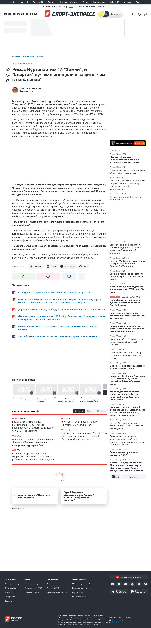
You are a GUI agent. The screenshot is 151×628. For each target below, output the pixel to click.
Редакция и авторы (12, 584)
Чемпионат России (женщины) (92, 6)
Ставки (127, 2)
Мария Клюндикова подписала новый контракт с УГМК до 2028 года (127, 289)
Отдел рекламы (11, 592)
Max (85, 266)
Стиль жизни (99, 2)
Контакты (9, 601)
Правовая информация (81, 588)
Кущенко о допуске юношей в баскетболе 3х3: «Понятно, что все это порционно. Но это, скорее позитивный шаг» (127, 411)
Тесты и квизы (53, 584)
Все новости (134, 477)
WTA (19, 436)
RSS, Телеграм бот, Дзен (82, 584)
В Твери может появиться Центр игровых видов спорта (127, 367)
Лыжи (85, 2)
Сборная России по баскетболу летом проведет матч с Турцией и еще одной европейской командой (126, 249)
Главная (16, 56)
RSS (115, 476)
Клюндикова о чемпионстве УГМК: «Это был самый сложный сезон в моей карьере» (127, 329)
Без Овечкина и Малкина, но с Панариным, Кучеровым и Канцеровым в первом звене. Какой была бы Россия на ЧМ (33, 426)
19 (64, 419)
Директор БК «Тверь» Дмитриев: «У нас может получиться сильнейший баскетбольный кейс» (128, 380)
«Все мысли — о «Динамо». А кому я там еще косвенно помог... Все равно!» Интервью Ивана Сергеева (84, 435)
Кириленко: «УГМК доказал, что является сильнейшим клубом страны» (126, 342)
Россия (59, 6)
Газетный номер (31, 584)
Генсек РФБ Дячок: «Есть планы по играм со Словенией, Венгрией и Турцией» (127, 263)
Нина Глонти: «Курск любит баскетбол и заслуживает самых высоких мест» (127, 316)
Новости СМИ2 (18, 508)
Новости (70, 6)
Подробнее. (116, 622)
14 (64, 430)
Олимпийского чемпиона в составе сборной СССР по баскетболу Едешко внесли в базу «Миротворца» (127, 184)
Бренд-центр (10, 597)
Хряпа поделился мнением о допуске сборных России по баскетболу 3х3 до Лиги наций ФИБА (124, 395)
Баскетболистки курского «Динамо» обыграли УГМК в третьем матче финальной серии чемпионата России (127, 440)
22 (15, 436)
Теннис (51, 2)
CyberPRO (114, 2)
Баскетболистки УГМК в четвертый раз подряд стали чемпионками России (127, 355)
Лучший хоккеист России (57, 592)
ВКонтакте (70, 266)
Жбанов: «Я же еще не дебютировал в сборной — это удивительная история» (126, 160)
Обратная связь (78, 592)
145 (15, 419)
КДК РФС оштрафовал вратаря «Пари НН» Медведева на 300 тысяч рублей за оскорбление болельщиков (33, 456)
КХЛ (68, 418)
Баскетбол (48, 6)
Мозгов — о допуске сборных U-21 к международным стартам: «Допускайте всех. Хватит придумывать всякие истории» (127, 466)
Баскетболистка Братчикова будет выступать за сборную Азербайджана (125, 303)
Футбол (12, 2)
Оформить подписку (33, 592)
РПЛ (19, 450)
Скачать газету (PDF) (33, 588)
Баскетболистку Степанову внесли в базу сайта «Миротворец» (127, 171)
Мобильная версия (79, 597)
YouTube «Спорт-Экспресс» (129, 577)
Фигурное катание (69, 2)
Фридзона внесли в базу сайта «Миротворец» (125, 198)
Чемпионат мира (25, 418)
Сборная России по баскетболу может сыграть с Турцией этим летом (126, 276)
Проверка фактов (12, 588)
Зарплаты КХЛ (53, 588)
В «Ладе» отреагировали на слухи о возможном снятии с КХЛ (80, 423)
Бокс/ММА (38, 2)
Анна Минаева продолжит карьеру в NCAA (124, 453)
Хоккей (24, 2)
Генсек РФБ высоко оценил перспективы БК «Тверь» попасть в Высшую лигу (127, 425)
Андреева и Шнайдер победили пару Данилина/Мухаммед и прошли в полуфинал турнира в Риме (32, 441)
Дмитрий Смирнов (30, 88)
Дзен (53, 266)
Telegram (38, 266)
